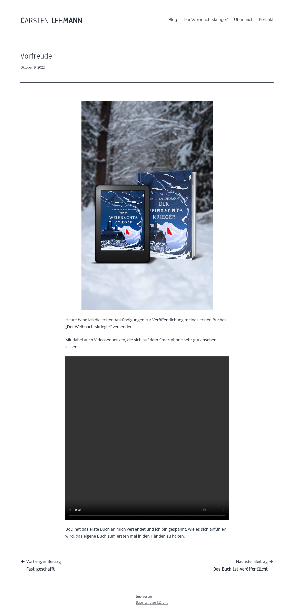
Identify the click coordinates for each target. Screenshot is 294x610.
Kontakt (266, 19)
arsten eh (51, 21)
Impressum (144, 596)
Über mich (244, 19)
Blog (172, 19)
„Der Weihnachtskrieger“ (205, 19)
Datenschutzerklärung (152, 602)
